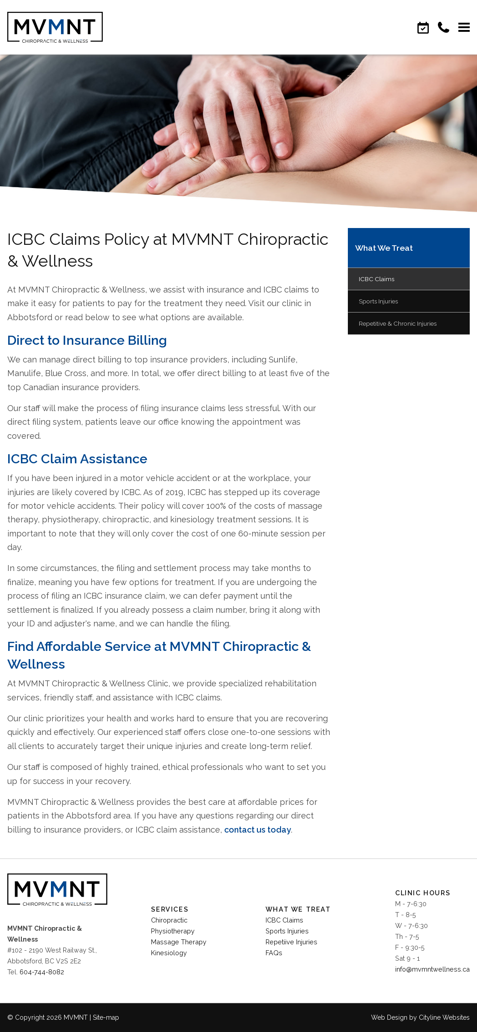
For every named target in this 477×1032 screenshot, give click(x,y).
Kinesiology (169, 953)
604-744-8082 (42, 972)
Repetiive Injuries (291, 942)
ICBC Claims (376, 279)
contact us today (257, 829)
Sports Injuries (378, 301)
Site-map (106, 1017)
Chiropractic (169, 920)
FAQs (274, 953)
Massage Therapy (178, 942)
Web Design (389, 1017)
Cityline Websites (444, 1017)
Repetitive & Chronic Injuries (398, 323)
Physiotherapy (173, 931)
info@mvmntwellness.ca (432, 969)
